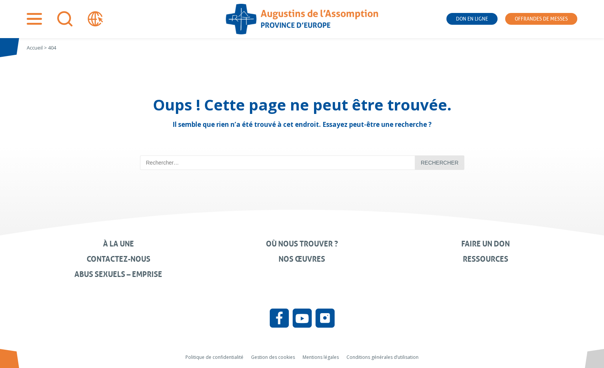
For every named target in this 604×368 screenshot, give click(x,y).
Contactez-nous (118, 259)
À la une (118, 243)
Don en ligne (472, 19)
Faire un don (485, 243)
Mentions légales (321, 357)
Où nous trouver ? (302, 243)
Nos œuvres (302, 259)
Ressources (485, 259)
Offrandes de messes (541, 19)
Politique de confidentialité (214, 357)
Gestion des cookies (273, 357)
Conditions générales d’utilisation (382, 357)
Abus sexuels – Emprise (118, 274)
